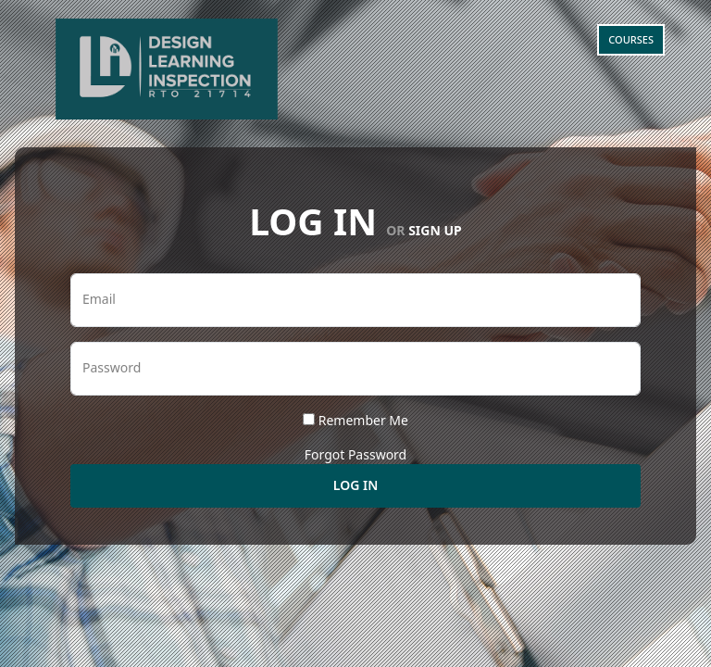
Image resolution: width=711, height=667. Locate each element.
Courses (631, 39)
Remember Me (363, 420)
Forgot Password (355, 454)
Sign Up (435, 230)
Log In (355, 485)
